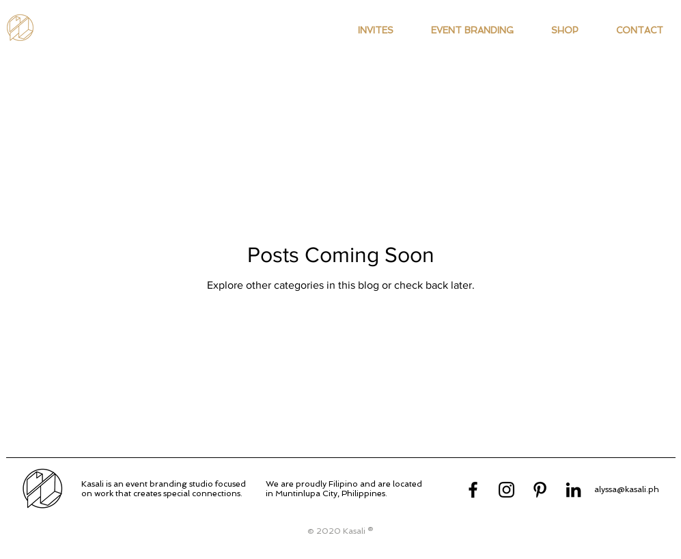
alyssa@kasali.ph (626, 489)
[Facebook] (473, 489)
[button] (376, 31)
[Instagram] (506, 489)
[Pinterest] (540, 489)
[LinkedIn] (573, 489)
